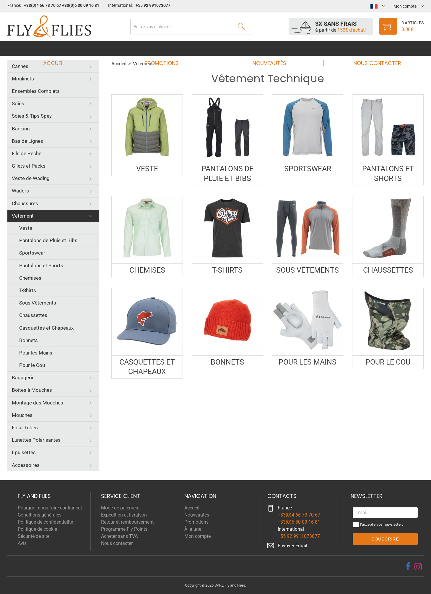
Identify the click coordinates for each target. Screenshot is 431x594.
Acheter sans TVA (119, 536)
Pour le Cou (32, 365)
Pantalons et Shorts (41, 265)
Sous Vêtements (37, 303)
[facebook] (407, 566)
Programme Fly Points (124, 529)
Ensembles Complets (36, 91)
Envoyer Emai (292, 545)
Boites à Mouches (32, 390)
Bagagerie (23, 378)
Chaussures (25, 203)
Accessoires (26, 465)
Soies (18, 103)
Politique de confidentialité (45, 522)
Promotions (163, 48)
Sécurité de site (33, 536)
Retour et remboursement (127, 522)
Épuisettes (24, 452)
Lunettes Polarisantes (36, 440)
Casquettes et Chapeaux (46, 328)
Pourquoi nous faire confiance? (50, 508)
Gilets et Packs (28, 166)
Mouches (22, 415)
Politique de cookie (37, 529)
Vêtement (23, 216)
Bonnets (28, 340)
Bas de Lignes (27, 141)
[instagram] (418, 566)
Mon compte (197, 536)
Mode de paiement (120, 508)
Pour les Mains (35, 353)
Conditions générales (39, 515)
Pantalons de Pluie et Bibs (48, 240)
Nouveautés (267, 48)
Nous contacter (372, 48)
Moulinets (23, 79)
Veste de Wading (31, 178)
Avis (22, 543)
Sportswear (32, 253)
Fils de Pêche (26, 153)
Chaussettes (33, 315)
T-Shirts (27, 290)
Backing (21, 129)
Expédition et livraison (124, 515)
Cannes (20, 66)
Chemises (30, 278)
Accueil (59, 48)
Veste (25, 228)
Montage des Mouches (37, 403)
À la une (192, 529)
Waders (20, 191)
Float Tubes (25, 427)
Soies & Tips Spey (32, 116)
